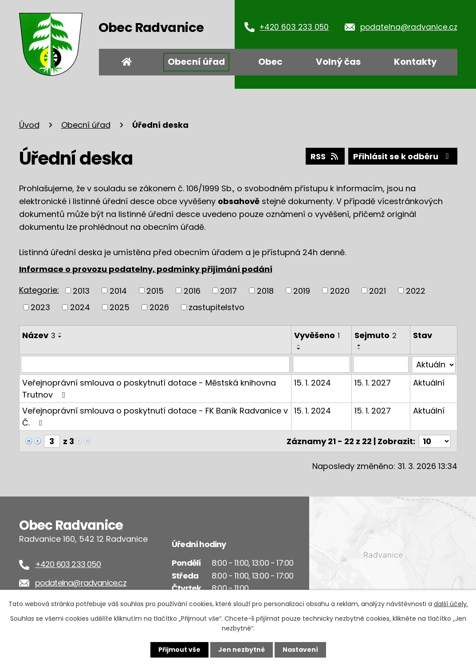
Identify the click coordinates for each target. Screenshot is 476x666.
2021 (377, 290)
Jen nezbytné (241, 649)
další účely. (451, 603)
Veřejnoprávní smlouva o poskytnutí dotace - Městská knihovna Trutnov (149, 388)
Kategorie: (39, 290)
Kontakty (415, 61)
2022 (415, 290)
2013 (81, 290)
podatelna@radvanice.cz (408, 27)
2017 (228, 290)
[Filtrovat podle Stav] (433, 364)
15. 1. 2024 (312, 382)
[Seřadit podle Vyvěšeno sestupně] (299, 349)
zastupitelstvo (216, 307)
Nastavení (300, 649)
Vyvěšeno (317, 335)
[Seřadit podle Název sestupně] (60, 337)
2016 (192, 290)
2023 (40, 307)
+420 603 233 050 (294, 27)
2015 (155, 290)
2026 (159, 307)
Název (38, 335)
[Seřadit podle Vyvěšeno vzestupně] (299, 345)
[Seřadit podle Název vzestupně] (60, 333)
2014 (118, 290)
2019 (301, 290)
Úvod (127, 62)
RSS (325, 156)
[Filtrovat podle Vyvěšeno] (321, 364)
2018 (265, 290)
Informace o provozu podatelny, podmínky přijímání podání (145, 269)
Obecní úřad (196, 61)
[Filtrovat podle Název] (155, 364)
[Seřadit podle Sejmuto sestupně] (359, 349)
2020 (340, 290)
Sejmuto (375, 335)
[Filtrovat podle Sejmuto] (381, 364)
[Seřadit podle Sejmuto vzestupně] (359, 345)
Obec (270, 61)
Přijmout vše (179, 649)
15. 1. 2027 (372, 382)
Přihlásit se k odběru (402, 156)
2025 (120, 307)
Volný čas (338, 61)
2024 (80, 307)
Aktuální (429, 382)
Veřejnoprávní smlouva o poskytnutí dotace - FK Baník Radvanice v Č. (155, 416)
